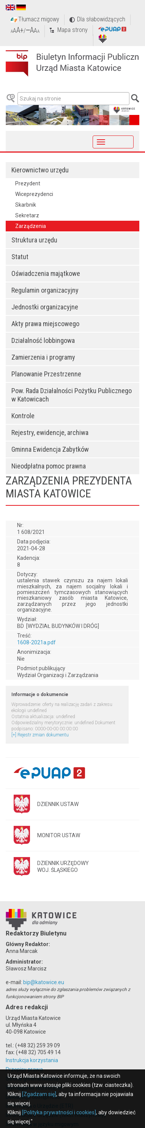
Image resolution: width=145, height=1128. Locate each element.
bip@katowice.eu (43, 982)
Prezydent (27, 183)
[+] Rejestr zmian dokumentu (40, 735)
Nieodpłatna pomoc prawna (48, 466)
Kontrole (23, 416)
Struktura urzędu (34, 240)
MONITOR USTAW (58, 835)
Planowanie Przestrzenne (46, 374)
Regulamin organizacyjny (45, 290)
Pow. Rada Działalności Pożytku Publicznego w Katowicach (71, 395)
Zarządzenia (30, 226)
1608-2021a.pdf (36, 642)
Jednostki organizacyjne (44, 307)
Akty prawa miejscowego (45, 324)
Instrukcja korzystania (32, 1060)
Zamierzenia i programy (43, 357)
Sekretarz (27, 215)
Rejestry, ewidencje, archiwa (49, 433)
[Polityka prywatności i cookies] (59, 1112)
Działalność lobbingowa (43, 340)
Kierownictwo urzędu (40, 170)
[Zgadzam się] (39, 1094)
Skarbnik (25, 205)
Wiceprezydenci (34, 194)
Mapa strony (72, 29)
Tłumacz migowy (38, 19)
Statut (19, 257)
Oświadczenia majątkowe (45, 273)
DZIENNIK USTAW (58, 804)
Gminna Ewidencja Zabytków (50, 449)
